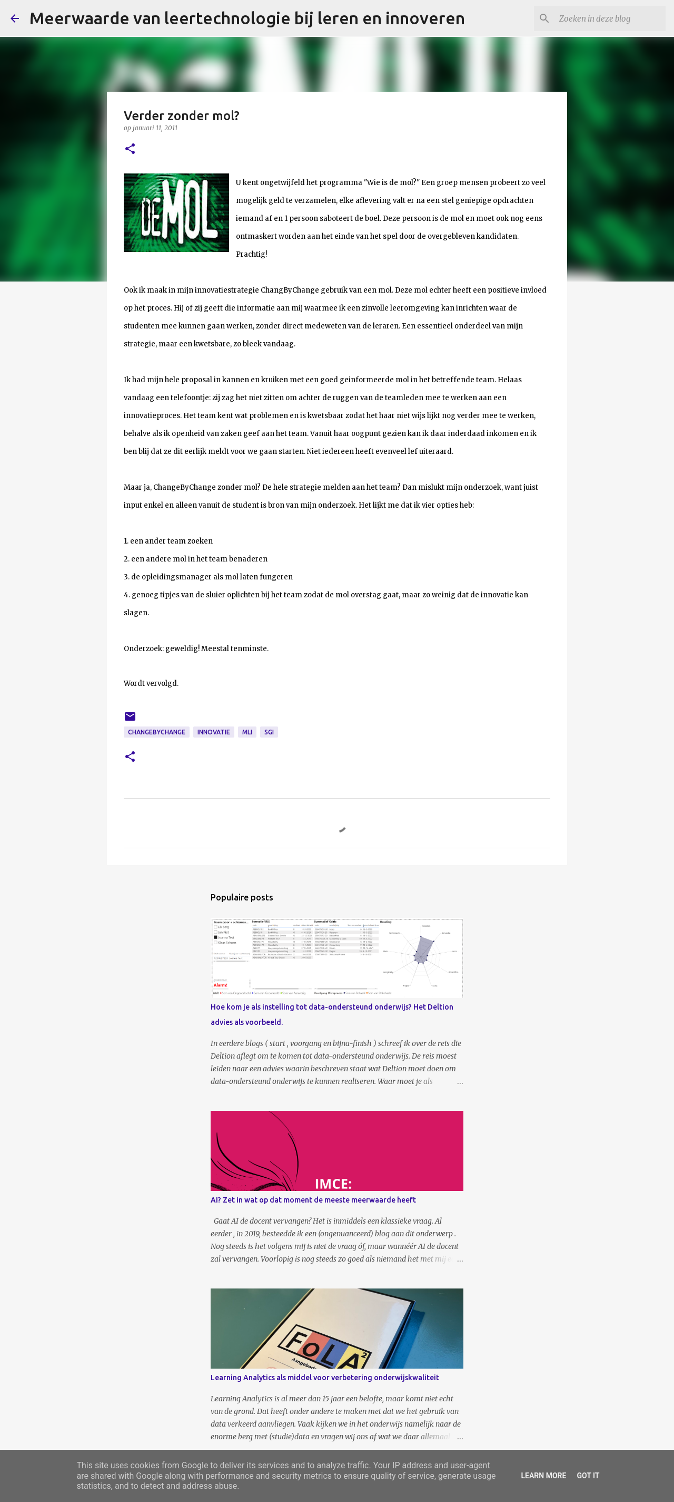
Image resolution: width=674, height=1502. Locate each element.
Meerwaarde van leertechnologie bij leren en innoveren (247, 17)
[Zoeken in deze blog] (610, 18)
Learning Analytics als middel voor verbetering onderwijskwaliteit (325, 1377)
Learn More (543, 1475)
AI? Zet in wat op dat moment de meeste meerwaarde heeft (313, 1200)
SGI (269, 732)
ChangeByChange (156, 732)
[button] (130, 149)
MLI (247, 732)
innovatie (213, 732)
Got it (588, 1475)
